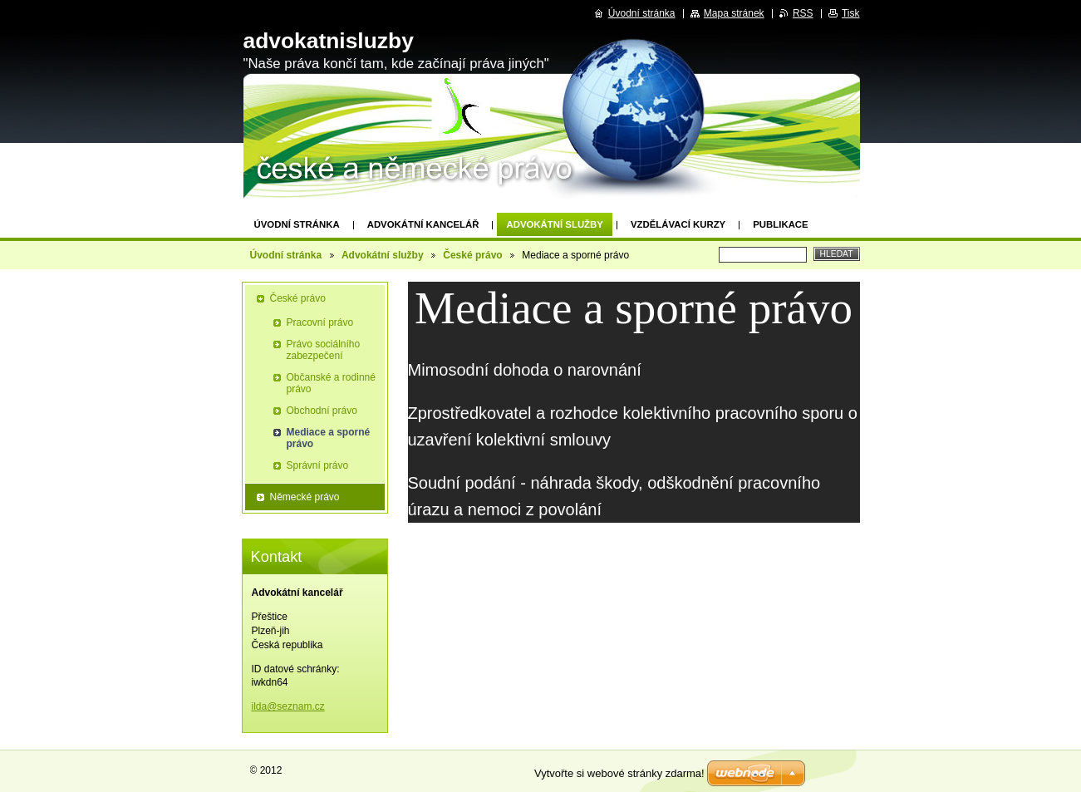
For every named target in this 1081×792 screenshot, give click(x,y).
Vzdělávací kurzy (678, 224)
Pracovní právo (320, 322)
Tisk (851, 13)
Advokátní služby (554, 224)
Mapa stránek (734, 13)
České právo (472, 255)
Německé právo (305, 497)
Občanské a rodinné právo (331, 383)
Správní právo (318, 465)
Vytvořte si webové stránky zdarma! (619, 773)
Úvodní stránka (297, 224)
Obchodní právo (322, 410)
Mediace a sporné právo (329, 438)
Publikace (780, 224)
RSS (803, 13)
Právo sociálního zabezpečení (324, 350)
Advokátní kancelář (423, 224)
